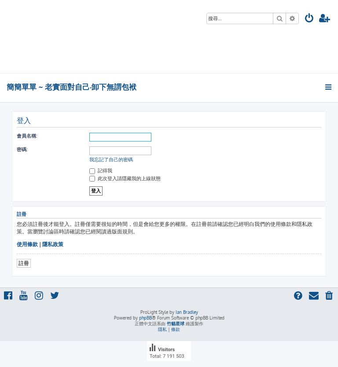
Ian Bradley (187, 312)
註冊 (23, 263)
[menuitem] (309, 19)
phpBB (145, 317)
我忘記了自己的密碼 (111, 159)
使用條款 (27, 244)
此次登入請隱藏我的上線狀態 (125, 178)
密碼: (22, 149)
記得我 (100, 170)
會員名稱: (27, 136)
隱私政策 (52, 244)
